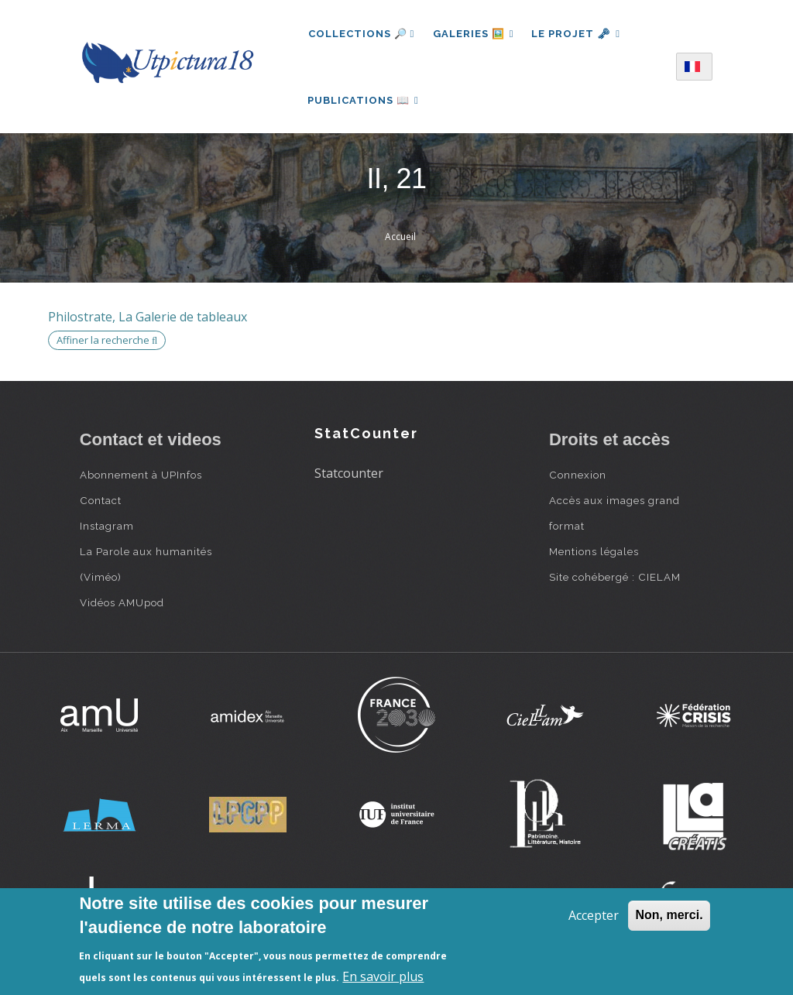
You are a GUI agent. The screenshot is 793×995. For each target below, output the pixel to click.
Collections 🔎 (361, 33)
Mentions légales (594, 553)
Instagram (107, 528)
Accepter (593, 915)
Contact (101, 502)
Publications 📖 (364, 101)
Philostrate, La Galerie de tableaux (147, 319)
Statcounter (348, 475)
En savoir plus (383, 976)
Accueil (400, 238)
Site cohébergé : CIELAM (615, 579)
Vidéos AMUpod (122, 605)
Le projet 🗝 (577, 33)
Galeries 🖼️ (473, 33)
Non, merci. (668, 914)
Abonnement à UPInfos (141, 477)
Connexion (577, 477)
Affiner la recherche (107, 342)
